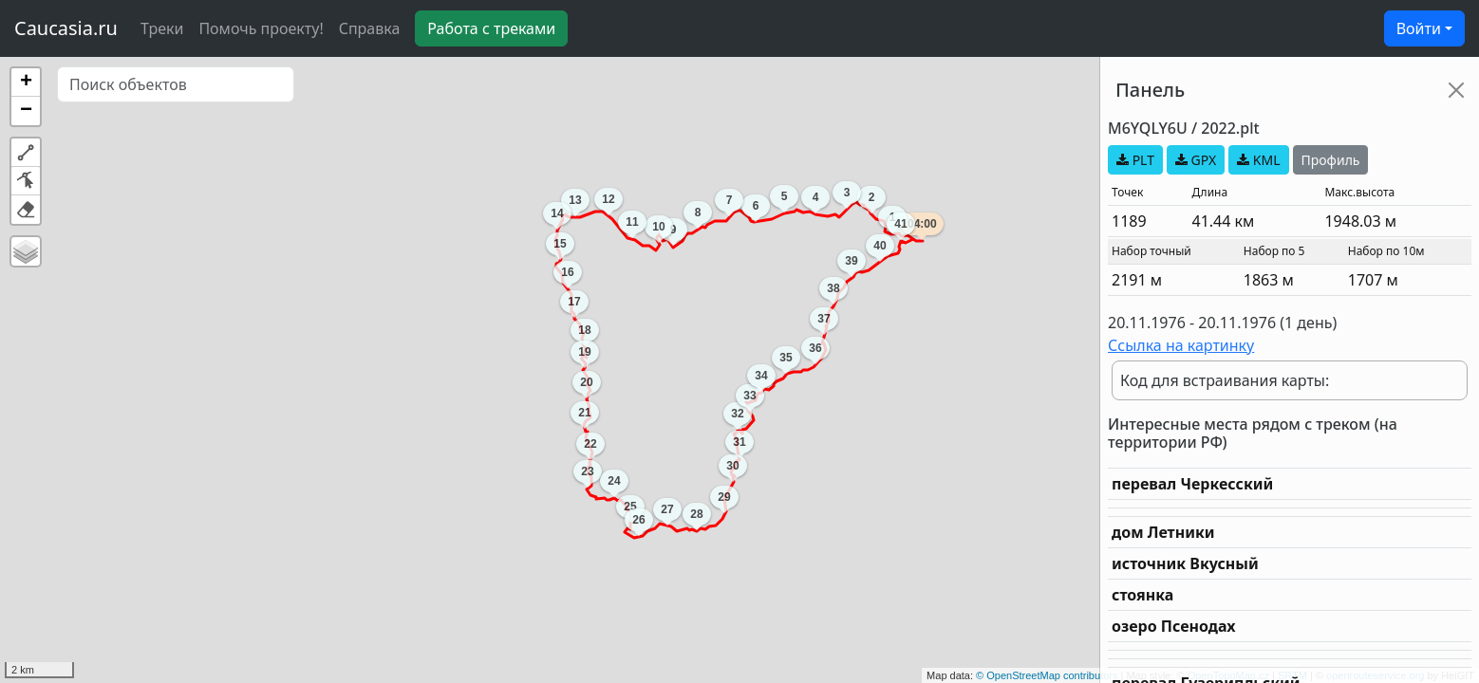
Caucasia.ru (66, 28)
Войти (1418, 28)
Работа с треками (491, 28)
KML (1258, 160)
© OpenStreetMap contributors (1046, 675)
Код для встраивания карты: (1224, 380)
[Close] (1456, 90)
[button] (25, 82)
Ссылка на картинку (1181, 345)
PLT (1135, 160)
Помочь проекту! (260, 28)
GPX (1195, 160)
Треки (161, 28)
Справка (370, 28)
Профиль (1330, 160)
